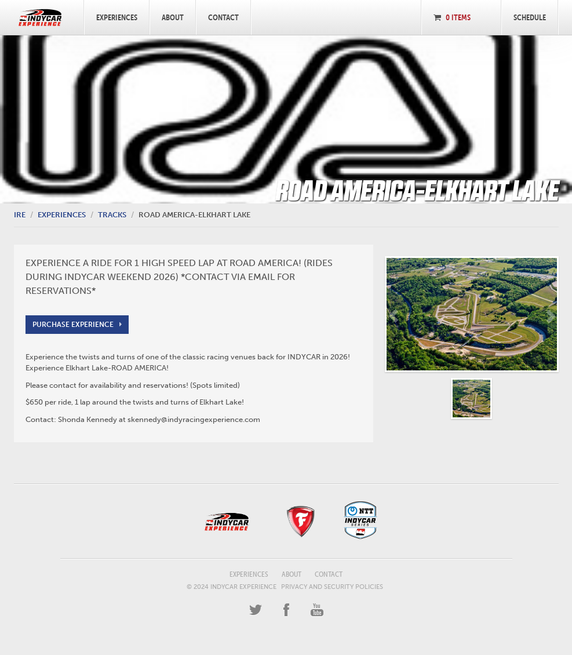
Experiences (116, 17)
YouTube (317, 610)
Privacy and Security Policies (332, 587)
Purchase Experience (73, 325)
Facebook (286, 610)
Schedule (529, 17)
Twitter (255, 610)
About (173, 17)
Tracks (112, 214)
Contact (223, 17)
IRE (19, 214)
